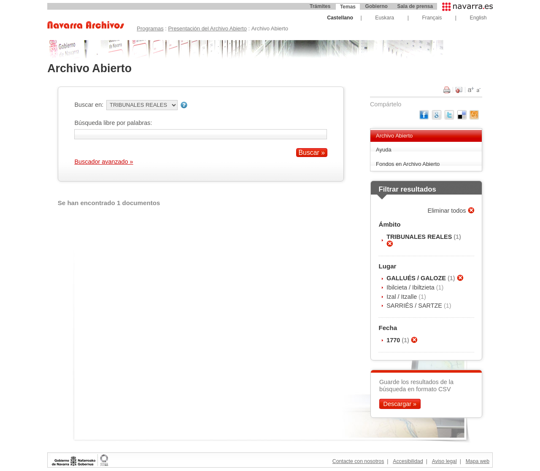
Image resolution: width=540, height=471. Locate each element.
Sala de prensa (415, 6)
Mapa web (477, 461)
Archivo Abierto (394, 136)
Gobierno (376, 6)
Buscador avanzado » (103, 161)
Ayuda (384, 149)
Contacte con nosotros (358, 461)
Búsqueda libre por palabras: (113, 122)
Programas (150, 28)
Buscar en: (88, 104)
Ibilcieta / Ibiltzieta (411, 287)
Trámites (320, 6)
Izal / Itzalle (402, 296)
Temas (348, 7)
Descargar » (399, 404)
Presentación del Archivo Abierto (207, 28)
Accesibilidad (408, 461)
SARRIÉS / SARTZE (415, 305)
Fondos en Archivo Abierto (408, 164)
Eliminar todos (447, 210)
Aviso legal (444, 461)
